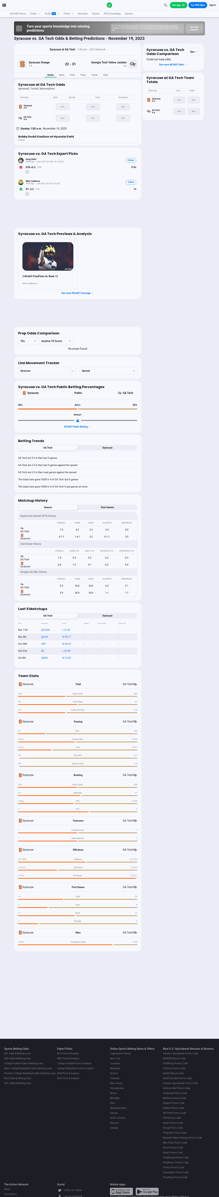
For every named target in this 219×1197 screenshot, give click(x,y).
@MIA (44, 658)
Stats (105, 75)
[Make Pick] (27, 171)
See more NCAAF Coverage (77, 293)
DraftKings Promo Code (175, 1063)
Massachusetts (118, 1108)
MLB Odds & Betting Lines (17, 1078)
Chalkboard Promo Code (176, 1157)
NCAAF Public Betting (77, 427)
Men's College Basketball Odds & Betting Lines (28, 1068)
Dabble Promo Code (173, 1108)
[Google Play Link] (147, 1191)
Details (50, 75)
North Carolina (117, 1118)
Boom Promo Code (173, 1147)
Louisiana (115, 1063)
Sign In (212, 5)
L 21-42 (66, 629)
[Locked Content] (77, 420)
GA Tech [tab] (48, 447)
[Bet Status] (21, 167)
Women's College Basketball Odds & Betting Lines (30, 1073)
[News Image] (47, 256)
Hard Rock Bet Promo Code (177, 1078)
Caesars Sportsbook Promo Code (180, 1083)
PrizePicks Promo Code (175, 1177)
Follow (131, 160)
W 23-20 (66, 658)
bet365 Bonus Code (173, 1073)
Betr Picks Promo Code (175, 1142)
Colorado (114, 1078)
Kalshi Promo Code (173, 1122)
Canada (114, 1127)
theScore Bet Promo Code (176, 1088)
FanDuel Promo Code (174, 1068)
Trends (94, 75)
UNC (43, 644)
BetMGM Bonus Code (174, 1058)
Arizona (114, 1073)
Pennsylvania (117, 1088)
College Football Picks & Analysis (74, 1063)
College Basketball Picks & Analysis (75, 1068)
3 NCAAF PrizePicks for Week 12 (40, 276)
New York (115, 1058)
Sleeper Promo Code (174, 1103)
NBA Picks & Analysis (68, 1058)
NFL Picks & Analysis (68, 1053)
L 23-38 (66, 651)
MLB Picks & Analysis (68, 1073)
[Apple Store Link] (121, 1191)
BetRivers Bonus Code (174, 1098)
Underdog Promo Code (175, 1093)
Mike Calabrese (33, 181)
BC (42, 651)
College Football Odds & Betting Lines (23, 1063)
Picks (72, 75)
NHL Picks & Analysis (68, 1078)
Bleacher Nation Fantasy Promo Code (182, 1137)
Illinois (113, 1093)
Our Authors (10, 1194)
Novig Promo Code (173, 1127)
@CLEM (45, 629)
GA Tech (128, 393)
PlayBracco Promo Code (176, 1162)
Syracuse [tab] (107, 447)
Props (83, 75)
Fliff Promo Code (172, 1118)
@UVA (44, 636)
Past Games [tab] (107, 507)
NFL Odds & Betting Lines (17, 1053)
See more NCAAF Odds (173, 64)
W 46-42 (66, 644)
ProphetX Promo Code (174, 1132)
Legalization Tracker (120, 1053)
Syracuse (33, 393)
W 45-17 (66, 636)
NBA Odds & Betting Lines (17, 1058)
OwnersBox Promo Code (176, 1172)
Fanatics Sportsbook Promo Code (180, 1053)
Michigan (115, 1098)
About (7, 1189)
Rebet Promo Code (173, 1152)
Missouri (114, 1122)
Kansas (114, 1113)
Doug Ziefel (31, 159)
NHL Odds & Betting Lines (17, 1083)
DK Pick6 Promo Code (174, 1113)
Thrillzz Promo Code (173, 1167)
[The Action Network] (109, 5)
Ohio (112, 1103)
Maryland (115, 1068)
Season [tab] (48, 507)
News (61, 75)
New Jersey (116, 1083)
